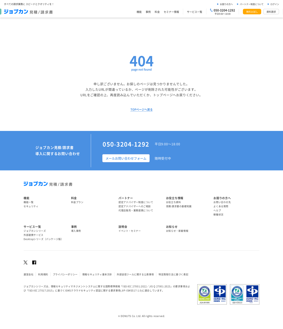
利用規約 (43, 274)
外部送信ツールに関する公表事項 (135, 274)
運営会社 (28, 274)
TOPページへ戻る (141, 109)
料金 (157, 12)
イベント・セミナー (130, 230)
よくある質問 (220, 206)
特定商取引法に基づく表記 (173, 274)
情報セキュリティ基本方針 (97, 274)
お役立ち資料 (173, 202)
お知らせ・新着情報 (177, 230)
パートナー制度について (252, 4)
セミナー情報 (171, 12)
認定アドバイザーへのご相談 (135, 206)
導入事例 (76, 230)
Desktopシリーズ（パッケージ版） (43, 239)
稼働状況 (218, 214)
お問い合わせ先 (222, 202)
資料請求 (271, 11)
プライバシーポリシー (65, 274)
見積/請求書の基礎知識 (179, 206)
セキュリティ (31, 206)
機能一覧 (28, 202)
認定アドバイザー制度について (136, 202)
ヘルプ (217, 210)
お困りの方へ (226, 4)
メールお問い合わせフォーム (126, 158)
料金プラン (77, 202)
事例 (148, 12)
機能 (139, 12)
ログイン (274, 4)
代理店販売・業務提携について (136, 210)
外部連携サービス (33, 235)
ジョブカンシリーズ (35, 230)
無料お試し (252, 11)
